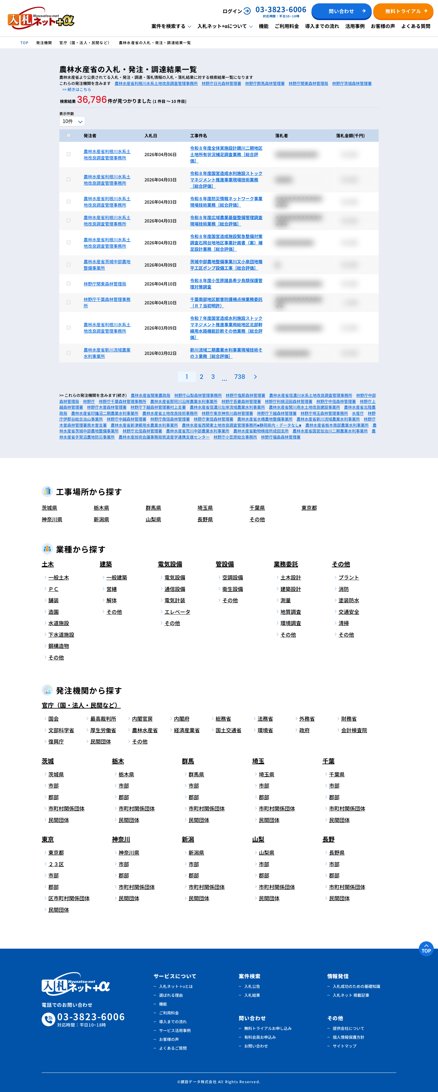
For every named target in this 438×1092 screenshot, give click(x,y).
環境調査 (290, 623)
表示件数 (66, 113)
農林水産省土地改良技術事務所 (170, 413)
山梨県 (153, 519)
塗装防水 (349, 600)
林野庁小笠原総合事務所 (235, 437)
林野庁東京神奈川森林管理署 (227, 413)
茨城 (48, 760)
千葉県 (257, 507)
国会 (53, 718)
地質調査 (290, 611)
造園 (53, 611)
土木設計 (290, 577)
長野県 (205, 519)
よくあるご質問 (173, 1048)
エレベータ (177, 611)
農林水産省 (145, 730)
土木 (48, 563)
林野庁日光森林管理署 (221, 83)
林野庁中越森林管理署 (126, 419)
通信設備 (175, 589)
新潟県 (101, 519)
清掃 (344, 623)
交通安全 (349, 611)
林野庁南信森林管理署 (170, 419)
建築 (106, 563)
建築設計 (290, 589)
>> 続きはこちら (76, 89)
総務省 (223, 718)
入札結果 (252, 995)
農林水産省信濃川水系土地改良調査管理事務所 (310, 395)
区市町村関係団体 (68, 898)
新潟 (188, 839)
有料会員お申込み (260, 1037)
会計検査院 (354, 730)
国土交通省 (229, 730)
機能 (264, 26)
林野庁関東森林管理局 (308, 83)
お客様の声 (383, 26)
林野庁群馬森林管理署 (265, 83)
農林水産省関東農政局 (150, 395)
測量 (285, 600)
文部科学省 (61, 730)
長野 (328, 839)
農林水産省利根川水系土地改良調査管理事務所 (156, 83)
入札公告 (252, 986)
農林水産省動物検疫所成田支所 (261, 431)
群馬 (188, 760)
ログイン (232, 11)
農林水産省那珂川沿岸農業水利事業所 (183, 401)
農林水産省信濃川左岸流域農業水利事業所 (227, 407)
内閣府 (181, 718)
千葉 (328, 760)
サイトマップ (344, 1046)
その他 (257, 519)
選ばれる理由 (171, 995)
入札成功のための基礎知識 (356, 986)
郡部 (53, 797)
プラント (349, 577)
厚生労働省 (103, 730)
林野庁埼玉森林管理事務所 (324, 413)
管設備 (225, 563)
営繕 (111, 589)
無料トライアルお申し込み (268, 1028)
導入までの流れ (322, 26)
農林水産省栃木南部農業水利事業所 (337, 425)
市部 (53, 785)
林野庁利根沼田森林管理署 (288, 401)
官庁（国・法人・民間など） (81, 705)
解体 (111, 600)
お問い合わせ (256, 1046)
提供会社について (348, 1028)
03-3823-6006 (91, 1019)
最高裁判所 (103, 718)
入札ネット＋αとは (176, 986)
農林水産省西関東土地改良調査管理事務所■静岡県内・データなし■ (241, 425)
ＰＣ (53, 589)
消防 (344, 589)
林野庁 (89, 401)
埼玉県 (205, 507)
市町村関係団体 (66, 808)
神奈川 (121, 839)
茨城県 (49, 507)
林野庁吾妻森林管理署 (241, 401)
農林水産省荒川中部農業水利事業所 (197, 431)
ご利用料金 (287, 26)
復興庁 (56, 741)
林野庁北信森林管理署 (142, 431)
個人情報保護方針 (348, 1037)
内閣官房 (142, 718)
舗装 (53, 600)
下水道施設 (61, 634)
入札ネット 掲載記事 (351, 995)
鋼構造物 (58, 645)
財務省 (349, 718)
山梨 (258, 839)
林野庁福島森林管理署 (281, 437)
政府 (304, 730)
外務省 (307, 718)
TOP (426, 950)
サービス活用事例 (175, 1030)
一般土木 (58, 577)
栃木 (118, 760)
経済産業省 (187, 730)
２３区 (56, 864)
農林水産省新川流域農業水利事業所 (328, 419)
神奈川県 (52, 519)
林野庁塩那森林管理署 (245, 395)
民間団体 (100, 741)
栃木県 (101, 507)
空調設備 (232, 577)
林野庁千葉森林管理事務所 (122, 401)
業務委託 (286, 563)
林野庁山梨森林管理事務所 (198, 395)
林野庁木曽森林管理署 (107, 407)
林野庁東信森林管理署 (213, 419)
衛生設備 (232, 589)
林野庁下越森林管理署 (277, 413)
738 (239, 377)
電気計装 (175, 600)
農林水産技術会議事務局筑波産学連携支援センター (164, 437)
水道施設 (58, 623)
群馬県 (153, 507)
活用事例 (355, 26)
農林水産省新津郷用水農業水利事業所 (144, 425)
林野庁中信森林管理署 (336, 401)
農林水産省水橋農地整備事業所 (265, 419)
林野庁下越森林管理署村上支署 (158, 407)
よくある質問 (415, 26)
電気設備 (170, 563)
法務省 (265, 718)
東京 (48, 839)
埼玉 (258, 760)
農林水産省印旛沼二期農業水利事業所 (104, 413)
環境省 (265, 730)
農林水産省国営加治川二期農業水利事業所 (330, 431)
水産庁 (358, 413)
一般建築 (116, 577)
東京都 (309, 507)
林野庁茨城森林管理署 (352, 83)
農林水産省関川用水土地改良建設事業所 (304, 407)
